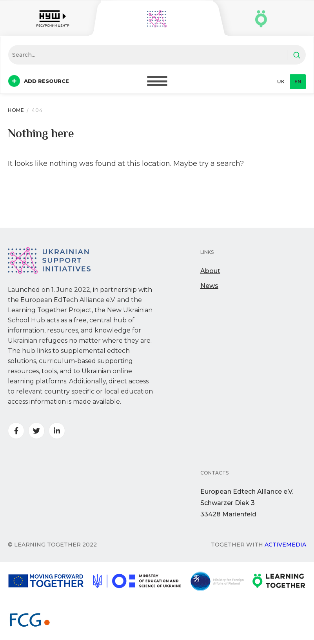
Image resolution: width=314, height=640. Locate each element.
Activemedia (285, 544)
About (210, 271)
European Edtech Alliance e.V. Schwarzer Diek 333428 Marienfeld (246, 503)
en (297, 81)
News (209, 285)
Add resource (38, 81)
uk (281, 81)
